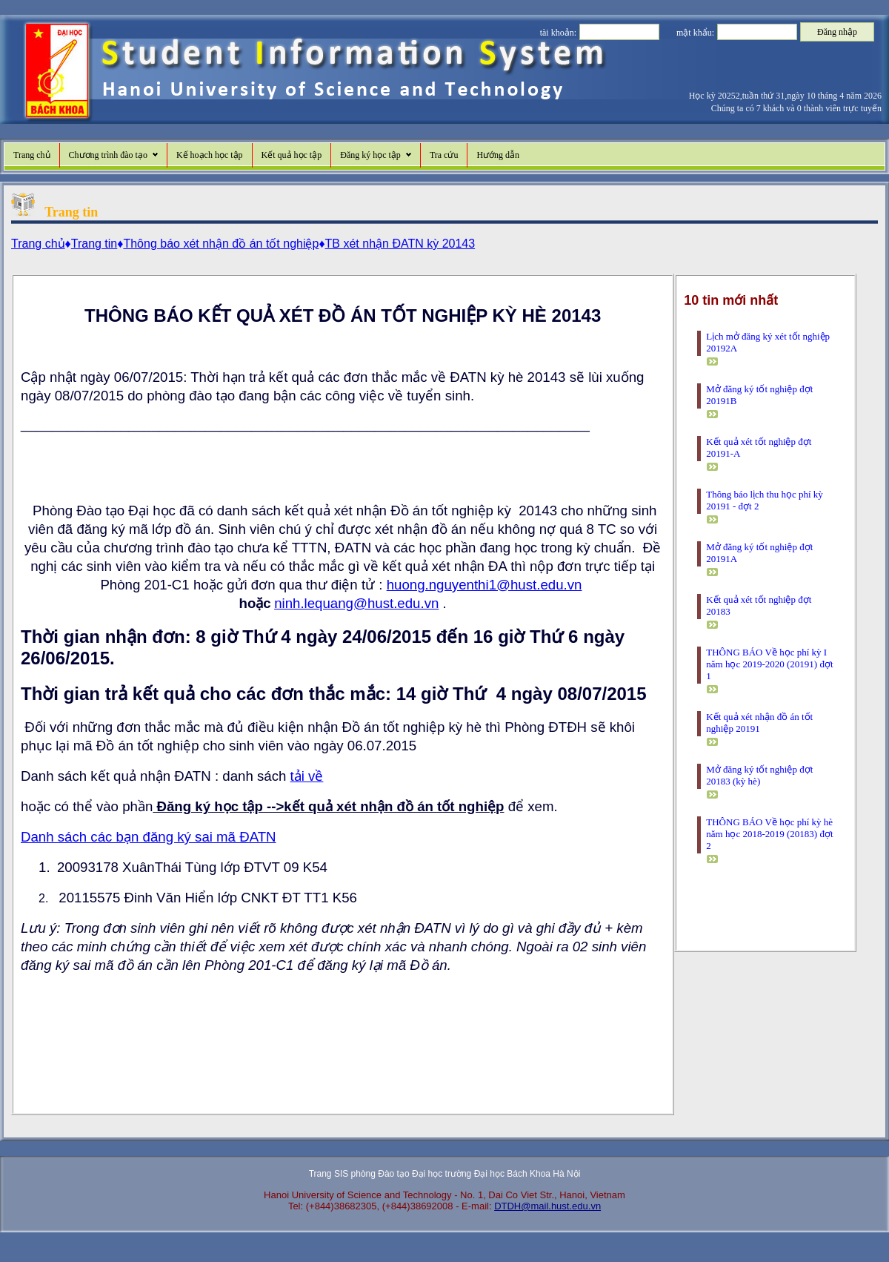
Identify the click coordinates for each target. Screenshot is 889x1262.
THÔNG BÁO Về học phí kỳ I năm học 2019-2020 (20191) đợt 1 (769, 664)
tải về (307, 776)
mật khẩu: (695, 32)
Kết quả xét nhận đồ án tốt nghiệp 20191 (759, 722)
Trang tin (94, 243)
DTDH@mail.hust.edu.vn (547, 1206)
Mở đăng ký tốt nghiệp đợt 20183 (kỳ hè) (759, 775)
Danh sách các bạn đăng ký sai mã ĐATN (148, 837)
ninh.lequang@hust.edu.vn (356, 603)
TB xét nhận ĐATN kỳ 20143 (400, 243)
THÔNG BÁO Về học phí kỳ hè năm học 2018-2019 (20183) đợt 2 (769, 833)
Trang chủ (31, 155)
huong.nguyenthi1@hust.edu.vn (484, 584)
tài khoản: (558, 32)
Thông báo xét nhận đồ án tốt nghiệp (221, 243)
